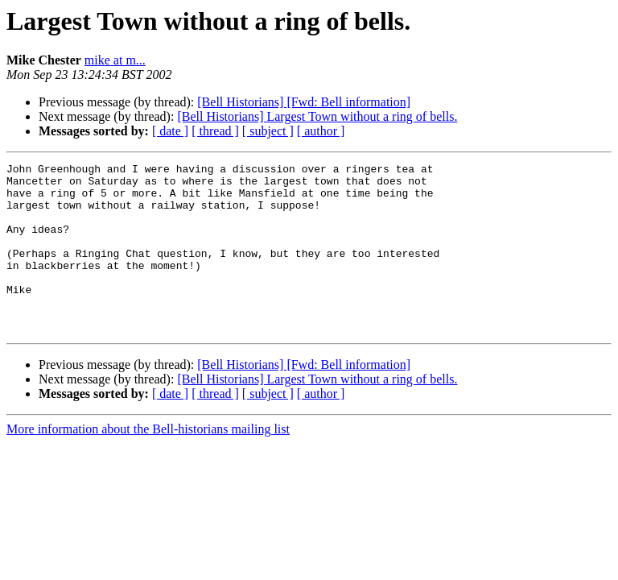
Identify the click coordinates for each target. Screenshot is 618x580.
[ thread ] (215, 131)
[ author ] (321, 131)
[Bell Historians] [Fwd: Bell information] (303, 102)
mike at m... (115, 60)
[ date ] (170, 131)
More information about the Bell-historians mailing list (148, 463)
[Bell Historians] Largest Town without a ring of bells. (317, 116)
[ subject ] (268, 131)
